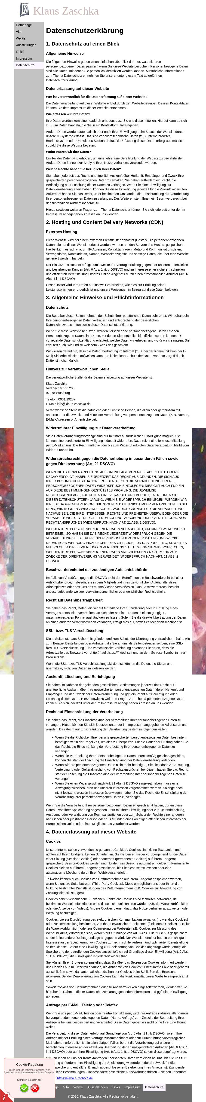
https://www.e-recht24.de (75, 1078)
